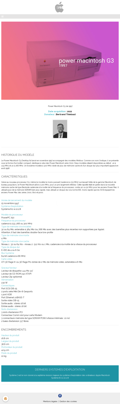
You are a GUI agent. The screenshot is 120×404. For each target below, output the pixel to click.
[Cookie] (5, 399)
